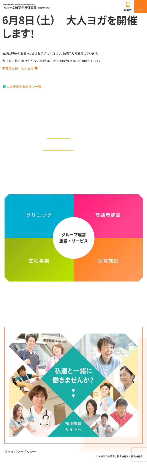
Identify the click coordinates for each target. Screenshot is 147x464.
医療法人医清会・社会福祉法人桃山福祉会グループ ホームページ (73, 297)
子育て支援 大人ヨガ (18, 68)
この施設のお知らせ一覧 (23, 86)
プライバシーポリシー (20, 451)
